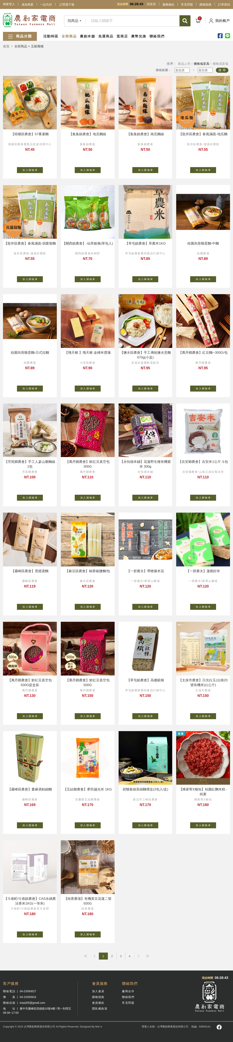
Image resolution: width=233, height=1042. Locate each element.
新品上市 (184, 63)
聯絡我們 (157, 36)
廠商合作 (128, 991)
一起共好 (46, 4)
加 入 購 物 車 (33, 169)
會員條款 (98, 1002)
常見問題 (187, 4)
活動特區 (50, 36)
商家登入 (9, 4)
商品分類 (20, 36)
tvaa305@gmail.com (32, 1002)
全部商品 (69, 36)
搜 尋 (222, 70)
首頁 (6, 46)
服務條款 (168, 4)
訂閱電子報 (66, 4)
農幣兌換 (138, 36)
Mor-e (98, 1026)
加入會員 (98, 991)
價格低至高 (201, 63)
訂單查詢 (224, 4)
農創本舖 (87, 36)
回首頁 (151, 4)
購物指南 (205, 4)
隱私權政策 (100, 1008)
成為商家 (27, 4)
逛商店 (122, 36)
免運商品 (105, 36)
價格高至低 (220, 63)
